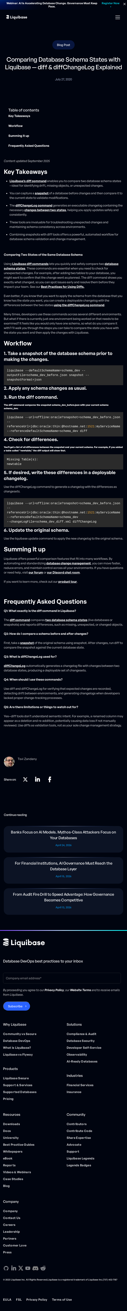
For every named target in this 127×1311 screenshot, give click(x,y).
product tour (67, 581)
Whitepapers (13, 1151)
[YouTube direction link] (28, 1268)
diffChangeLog (15, 666)
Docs (7, 1131)
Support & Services (18, 1085)
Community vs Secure (19, 1034)
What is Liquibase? (17, 1048)
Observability (77, 1054)
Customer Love (14, 1245)
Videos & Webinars (17, 1172)
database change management (68, 563)
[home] (16, 17)
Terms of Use (62, 1299)
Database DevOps (16, 1041)
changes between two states (45, 210)
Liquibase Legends (80, 1158)
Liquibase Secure (16, 1078)
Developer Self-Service (84, 1048)
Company (10, 1211)
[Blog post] (63, 839)
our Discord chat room (63, 572)
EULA (7, 1299)
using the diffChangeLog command (79, 305)
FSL (19, 1299)
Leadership (11, 1232)
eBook (8, 1158)
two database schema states (66, 620)
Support (73, 1151)
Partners (10, 1238)
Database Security (81, 1041)
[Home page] (24, 943)
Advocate (74, 1144)
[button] (117, 17)
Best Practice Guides (18, 1144)
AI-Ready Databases (82, 1061)
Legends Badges (79, 1165)
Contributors (77, 1124)
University (11, 1138)
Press (7, 1252)
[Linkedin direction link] (37, 779)
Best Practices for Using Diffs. (62, 287)
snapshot (27, 643)
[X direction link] (25, 779)
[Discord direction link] (35, 1268)
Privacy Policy (36, 1299)
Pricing (8, 1099)
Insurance (74, 1092)
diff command (20, 620)
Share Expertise (79, 1138)
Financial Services (80, 1085)
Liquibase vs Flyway (18, 1054)
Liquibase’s (28, 181)
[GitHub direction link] (6, 1268)
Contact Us (11, 1218)
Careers (9, 1225)
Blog (6, 1186)
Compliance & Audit (82, 1034)
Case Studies (13, 1179)
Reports (9, 1165)
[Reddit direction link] (43, 1268)
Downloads (11, 1124)
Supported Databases (20, 1092)
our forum (36, 572)
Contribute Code (79, 1131)
